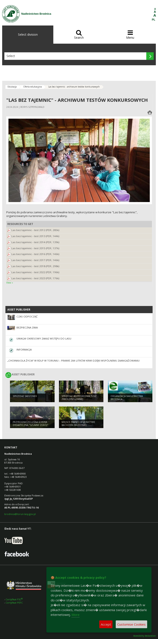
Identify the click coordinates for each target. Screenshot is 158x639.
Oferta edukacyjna (32, 86)
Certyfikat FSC (14, 599)
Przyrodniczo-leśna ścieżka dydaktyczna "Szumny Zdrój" (30, 424)
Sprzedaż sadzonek (25, 396)
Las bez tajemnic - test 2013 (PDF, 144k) (35, 236)
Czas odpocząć (26, 316)
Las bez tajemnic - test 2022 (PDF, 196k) (35, 272)
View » (9, 282)
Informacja (24, 349)
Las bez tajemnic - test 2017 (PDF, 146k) (35, 260)
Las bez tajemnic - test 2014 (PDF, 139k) (35, 242)
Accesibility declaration (144, 636)
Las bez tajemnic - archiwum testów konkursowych (74, 86)
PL (153, 19)
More (76, 614)
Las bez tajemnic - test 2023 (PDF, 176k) (35, 278)
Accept (106, 624)
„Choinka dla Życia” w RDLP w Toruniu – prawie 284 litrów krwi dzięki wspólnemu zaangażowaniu (73, 360)
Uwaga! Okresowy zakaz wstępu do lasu (43, 338)
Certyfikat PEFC (14, 602)
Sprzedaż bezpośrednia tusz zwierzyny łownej (79, 398)
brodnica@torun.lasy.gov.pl (20, 514)
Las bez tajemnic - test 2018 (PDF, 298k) (35, 266)
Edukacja (12, 86)
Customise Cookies (131, 624)
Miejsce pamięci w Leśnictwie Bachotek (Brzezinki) (78, 424)
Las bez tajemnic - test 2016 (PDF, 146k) (35, 254)
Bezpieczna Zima (27, 327)
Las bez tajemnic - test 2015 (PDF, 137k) (35, 248)
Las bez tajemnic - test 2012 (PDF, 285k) (35, 230)
